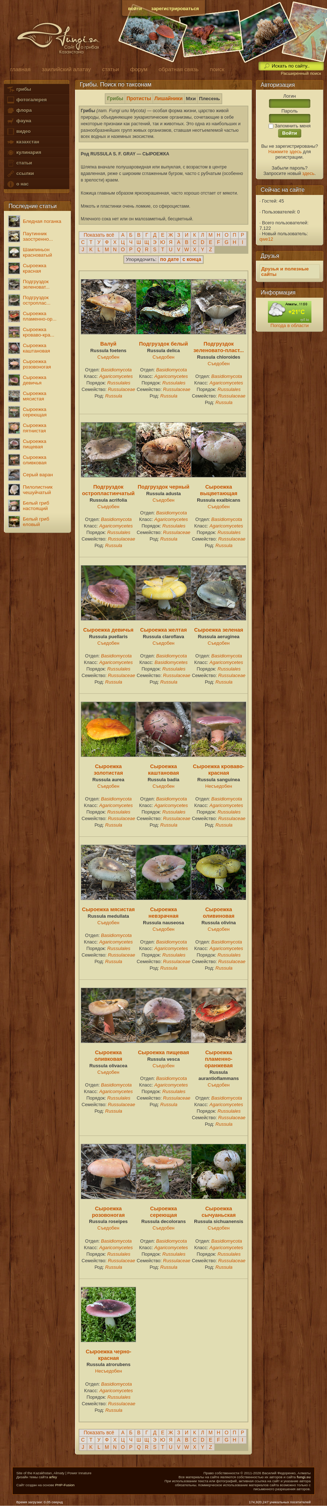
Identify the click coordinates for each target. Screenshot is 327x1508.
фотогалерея (26, 100)
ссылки (20, 173)
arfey (53, 1477)
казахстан (23, 142)
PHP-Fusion (64, 1485)
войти (135, 8)
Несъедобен (218, 786)
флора (19, 110)
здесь (308, 173)
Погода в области (289, 325)
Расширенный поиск (301, 73)
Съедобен (109, 357)
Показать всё (99, 235)
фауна (19, 121)
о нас (17, 184)
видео (18, 131)
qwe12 (266, 239)
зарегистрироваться (175, 8)
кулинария (23, 152)
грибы (18, 89)
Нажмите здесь (285, 151)
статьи (19, 163)
